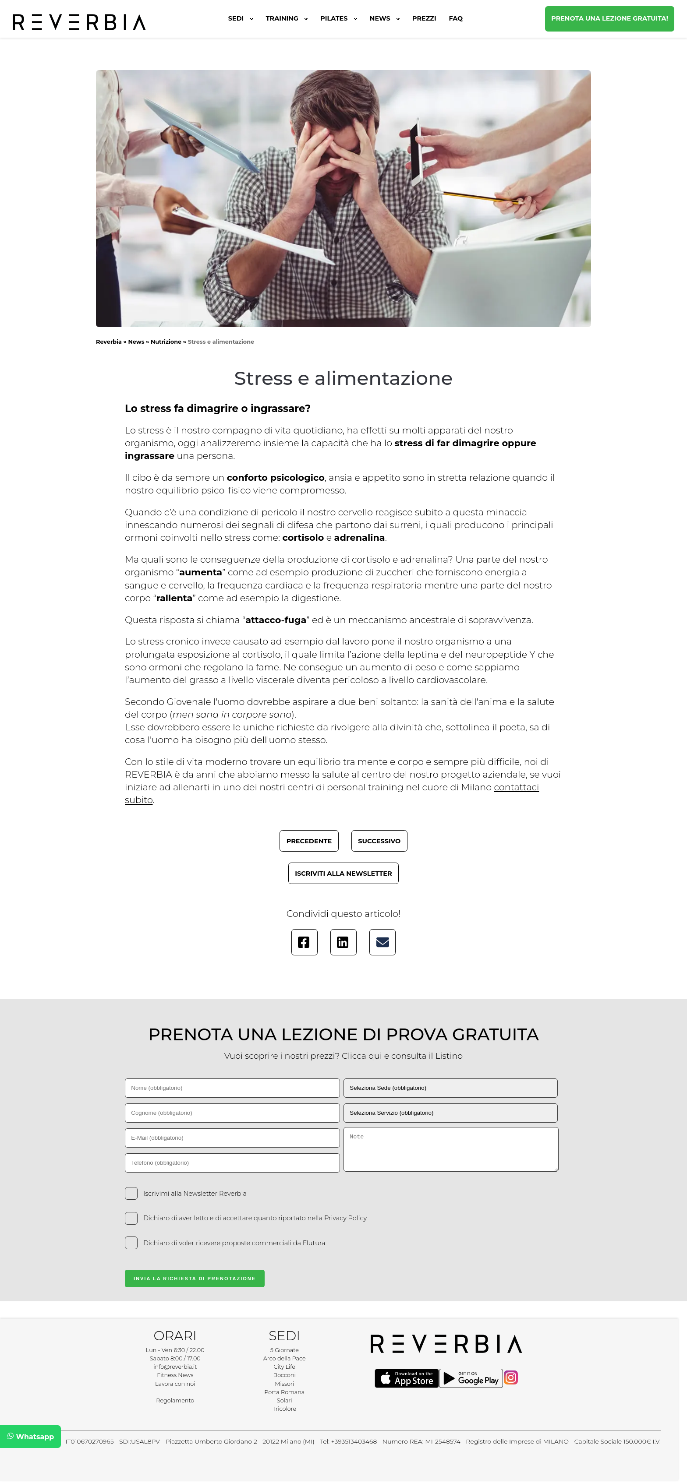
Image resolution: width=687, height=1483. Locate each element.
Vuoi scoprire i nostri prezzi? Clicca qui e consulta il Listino (343, 1055)
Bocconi (284, 1375)
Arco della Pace (284, 1358)
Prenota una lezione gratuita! (609, 18)
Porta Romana (284, 1392)
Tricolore (284, 1409)
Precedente (309, 841)
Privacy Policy (345, 1218)
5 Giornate (284, 1350)
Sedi (240, 18)
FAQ (456, 18)
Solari (284, 1400)
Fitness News (175, 1375)
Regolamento (175, 1400)
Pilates (338, 18)
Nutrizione (166, 341)
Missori (284, 1384)
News (385, 18)
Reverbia (109, 341)
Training (287, 18)
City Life (284, 1366)
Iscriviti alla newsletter (343, 873)
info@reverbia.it (175, 1366)
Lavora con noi (175, 1384)
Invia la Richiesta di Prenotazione (195, 1278)
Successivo (379, 841)
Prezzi (424, 18)
